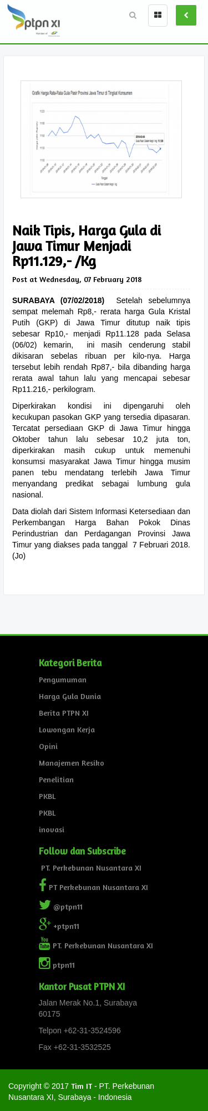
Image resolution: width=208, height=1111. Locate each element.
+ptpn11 (59, 926)
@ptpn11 (61, 906)
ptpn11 (57, 964)
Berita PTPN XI (64, 712)
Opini (48, 746)
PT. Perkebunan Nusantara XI (90, 867)
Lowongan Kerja (67, 729)
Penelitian (56, 779)
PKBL (47, 796)
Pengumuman (63, 679)
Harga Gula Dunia (70, 696)
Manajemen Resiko (71, 762)
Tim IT (81, 1085)
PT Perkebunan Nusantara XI (93, 887)
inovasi (51, 829)
